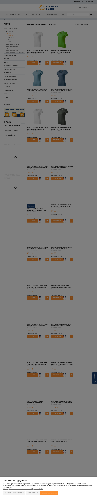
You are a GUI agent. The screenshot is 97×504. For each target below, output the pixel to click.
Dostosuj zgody (32, 493)
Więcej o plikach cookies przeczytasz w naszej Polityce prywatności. (23, 489)
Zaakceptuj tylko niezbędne (14, 493)
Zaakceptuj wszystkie (49, 493)
